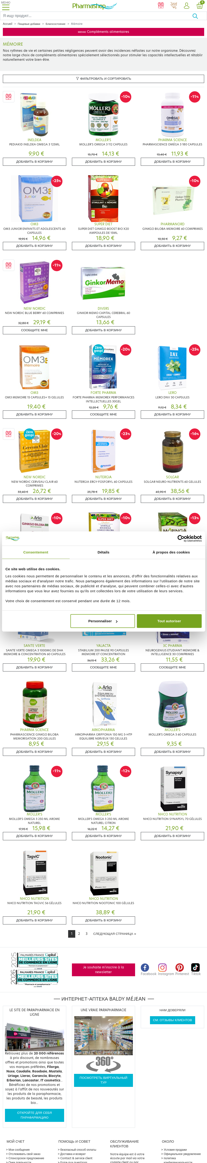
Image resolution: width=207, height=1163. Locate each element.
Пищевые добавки (29, 24)
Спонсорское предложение (26, 1158)
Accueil (7, 24)
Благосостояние (56, 24)
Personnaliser (102, 621)
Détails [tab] (104, 552)
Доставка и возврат (73, 1154)
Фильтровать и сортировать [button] (103, 78)
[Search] (96, 16)
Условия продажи (175, 1150)
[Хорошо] (199, 16)
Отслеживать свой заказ (24, 1154)
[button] (186, 6)
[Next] (114, 934)
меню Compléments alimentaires (103, 32)
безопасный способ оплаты (78, 1150)
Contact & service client (76, 1158)
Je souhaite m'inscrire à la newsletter (103, 969)
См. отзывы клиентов (172, 1020)
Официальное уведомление (182, 1154)
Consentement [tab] (35, 552)
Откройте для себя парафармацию (34, 1115)
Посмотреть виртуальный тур (104, 1080)
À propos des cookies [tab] (171, 552)
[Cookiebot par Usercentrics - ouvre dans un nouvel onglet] (181, 538)
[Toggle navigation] (5, 6)
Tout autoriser (169, 621)
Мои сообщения (19, 1150)
